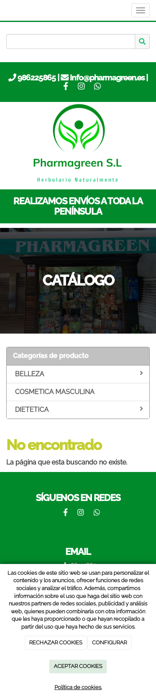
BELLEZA (79, 374)
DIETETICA (79, 409)
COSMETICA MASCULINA (54, 392)
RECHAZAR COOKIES (55, 642)
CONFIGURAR (109, 642)
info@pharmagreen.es (107, 77)
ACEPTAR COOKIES (78, 666)
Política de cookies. (78, 687)
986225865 (36, 77)
